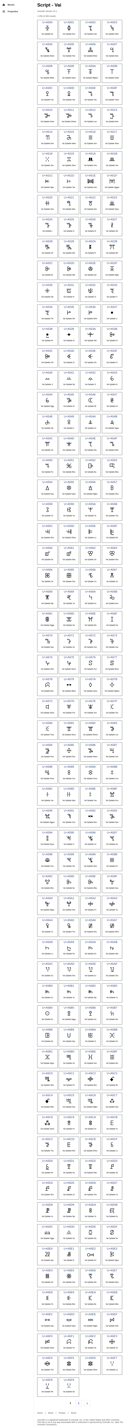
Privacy (62, 1413)
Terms (73, 1413)
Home (40, 1413)
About (50, 1413)
